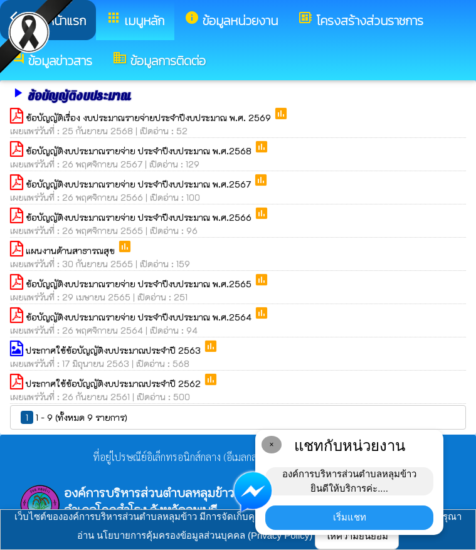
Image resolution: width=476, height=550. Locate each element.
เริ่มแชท (349, 517)
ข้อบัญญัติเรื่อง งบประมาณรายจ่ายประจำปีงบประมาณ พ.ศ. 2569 (149, 118)
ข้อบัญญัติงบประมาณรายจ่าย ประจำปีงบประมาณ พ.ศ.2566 (140, 217)
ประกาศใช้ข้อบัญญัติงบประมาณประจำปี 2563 (114, 350)
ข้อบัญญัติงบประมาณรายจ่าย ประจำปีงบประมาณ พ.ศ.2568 (140, 151)
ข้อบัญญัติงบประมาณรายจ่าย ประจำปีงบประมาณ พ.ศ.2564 (140, 317)
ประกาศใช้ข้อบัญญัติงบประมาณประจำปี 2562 (114, 383)
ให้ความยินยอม (356, 536)
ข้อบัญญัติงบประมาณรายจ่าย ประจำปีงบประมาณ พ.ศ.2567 (139, 184)
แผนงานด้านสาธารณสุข (71, 250)
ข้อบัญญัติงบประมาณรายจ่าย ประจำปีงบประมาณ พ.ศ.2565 (140, 284)
